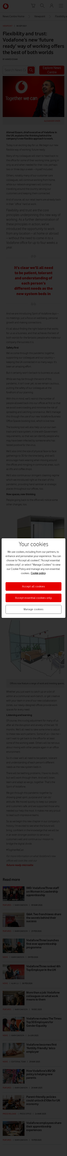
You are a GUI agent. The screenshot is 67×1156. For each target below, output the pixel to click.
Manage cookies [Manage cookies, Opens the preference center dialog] (33, 609)
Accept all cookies (33, 586)
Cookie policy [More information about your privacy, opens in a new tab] (38, 573)
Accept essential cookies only (33, 597)
